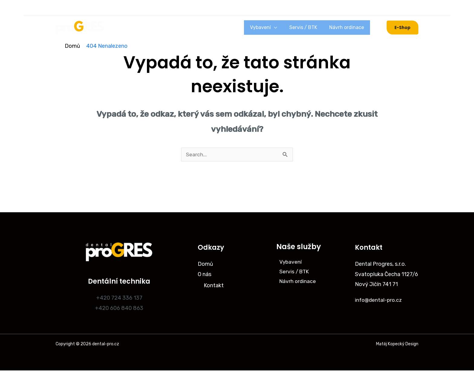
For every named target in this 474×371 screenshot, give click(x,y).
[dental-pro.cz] (80, 27)
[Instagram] (62, 8)
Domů (121, 27)
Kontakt (214, 286)
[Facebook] (77, 8)
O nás (142, 27)
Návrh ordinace (350, 27)
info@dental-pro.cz (379, 300)
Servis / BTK (314, 27)
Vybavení (278, 27)
